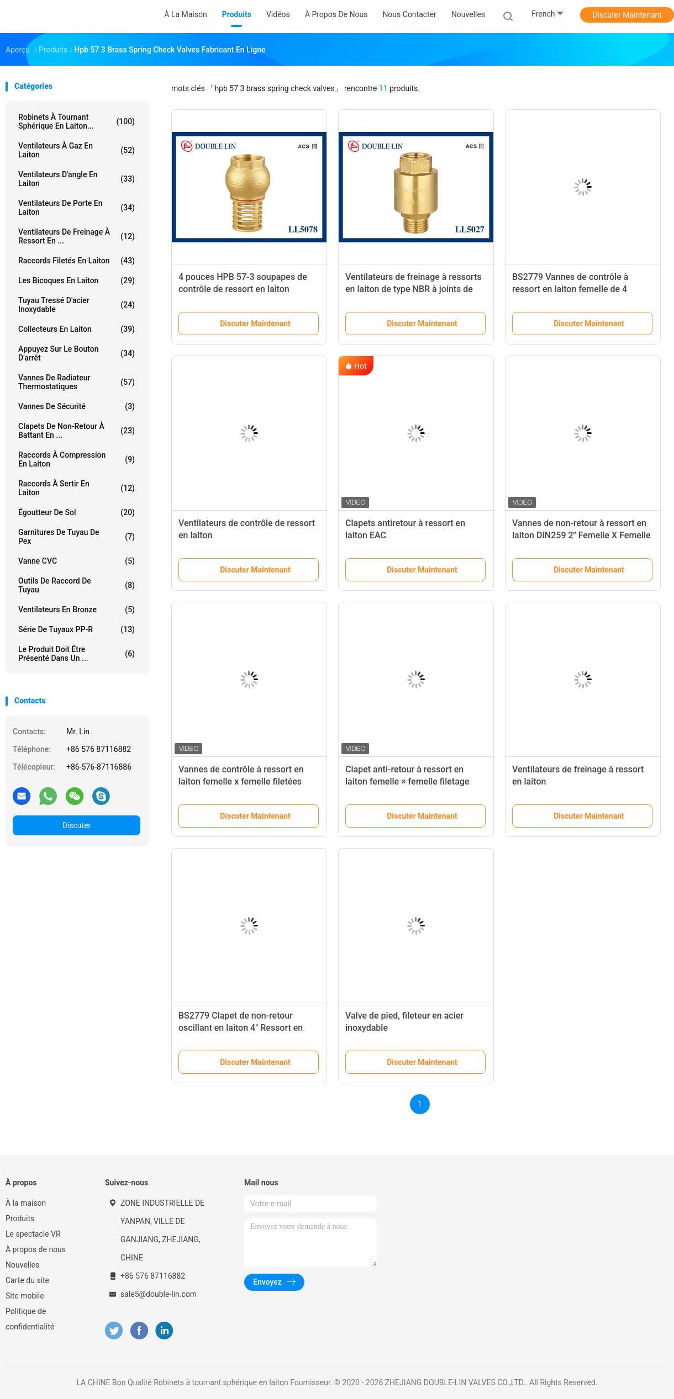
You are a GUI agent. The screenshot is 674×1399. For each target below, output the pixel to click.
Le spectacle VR (33, 1234)
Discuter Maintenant (627, 14)
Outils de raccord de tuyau (76, 585)
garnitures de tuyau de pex (76, 536)
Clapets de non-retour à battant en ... (76, 430)
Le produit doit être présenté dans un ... (76, 654)
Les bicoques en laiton (76, 280)
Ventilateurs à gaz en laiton (76, 150)
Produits (20, 1218)
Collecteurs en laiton (76, 329)
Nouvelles (22, 1264)
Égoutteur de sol (76, 512)
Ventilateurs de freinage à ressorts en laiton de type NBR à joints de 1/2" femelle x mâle (413, 289)
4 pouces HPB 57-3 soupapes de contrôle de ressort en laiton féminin (242, 289)
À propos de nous (36, 1249)
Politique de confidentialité (30, 1319)
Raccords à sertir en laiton (76, 488)
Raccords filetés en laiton (76, 260)
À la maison (26, 1203)
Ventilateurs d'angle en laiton (76, 179)
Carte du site (27, 1280)
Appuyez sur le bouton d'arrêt (76, 353)
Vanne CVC (76, 560)
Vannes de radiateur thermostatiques (76, 382)
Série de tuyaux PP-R (76, 629)
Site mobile (25, 1295)
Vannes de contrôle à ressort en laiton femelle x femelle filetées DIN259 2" (241, 781)
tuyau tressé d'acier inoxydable (76, 305)
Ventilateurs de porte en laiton (76, 207)
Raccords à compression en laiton (76, 459)
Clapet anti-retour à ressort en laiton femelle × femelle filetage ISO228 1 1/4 (407, 781)
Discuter (76, 825)
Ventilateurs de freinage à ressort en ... (76, 236)
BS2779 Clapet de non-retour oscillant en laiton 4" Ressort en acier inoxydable (240, 1027)
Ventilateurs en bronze (76, 609)
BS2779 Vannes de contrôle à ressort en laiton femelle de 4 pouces (570, 289)
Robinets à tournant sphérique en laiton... (76, 121)
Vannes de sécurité (76, 406)
